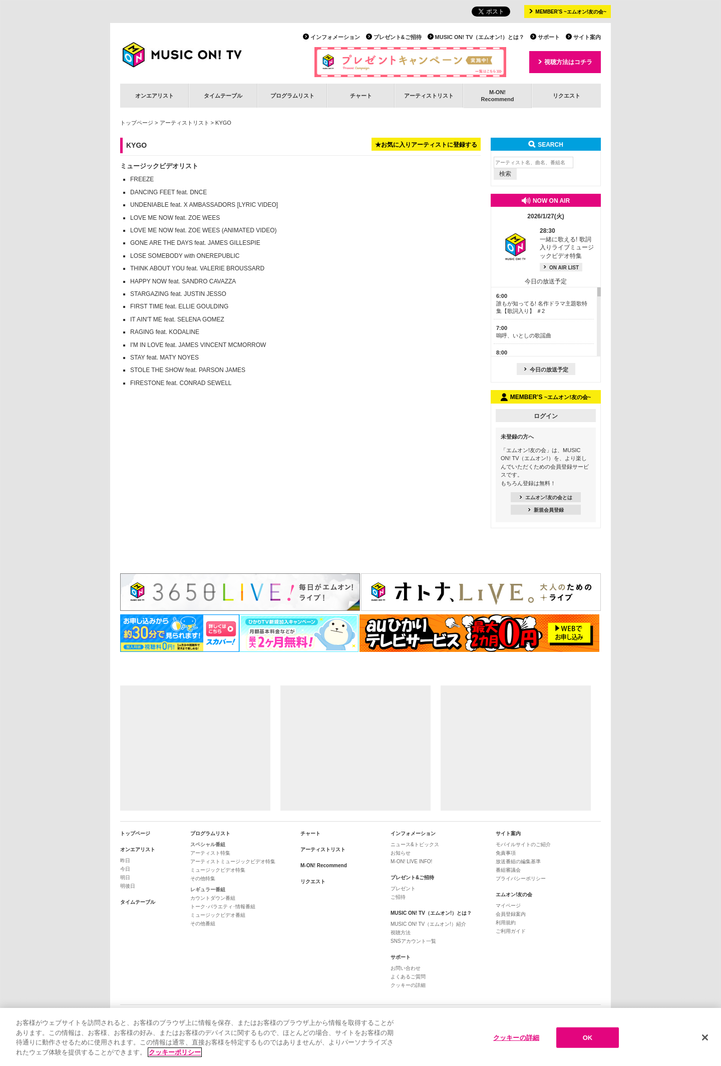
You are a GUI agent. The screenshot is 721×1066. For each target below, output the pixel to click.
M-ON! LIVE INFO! (411, 861)
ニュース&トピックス (415, 844)
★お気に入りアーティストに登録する (426, 144)
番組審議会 (508, 870)
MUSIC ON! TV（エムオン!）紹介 (428, 924)
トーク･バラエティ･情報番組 (222, 906)
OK (588, 1043)
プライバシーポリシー (521, 878)
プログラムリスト (292, 96)
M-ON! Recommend (323, 865)
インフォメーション (335, 37)
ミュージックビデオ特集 (217, 870)
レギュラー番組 (207, 889)
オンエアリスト (154, 96)
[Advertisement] (195, 748)
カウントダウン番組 (212, 898)
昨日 (125, 860)
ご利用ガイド (511, 931)
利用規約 (506, 922)
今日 (125, 869)
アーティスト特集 (210, 853)
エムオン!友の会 (514, 894)
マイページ (508, 905)
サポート (549, 37)
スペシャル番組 (207, 844)
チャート (361, 96)
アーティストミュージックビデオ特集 (232, 861)
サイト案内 (587, 37)
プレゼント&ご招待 (398, 37)
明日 (125, 877)
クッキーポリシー (175, 1058)
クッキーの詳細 (408, 985)
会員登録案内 (511, 914)
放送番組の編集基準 (518, 861)
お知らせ (401, 853)
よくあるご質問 (408, 976)
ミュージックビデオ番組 (217, 915)
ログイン (546, 416)
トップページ (136, 123)
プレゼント (403, 888)
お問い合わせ (406, 968)
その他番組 (202, 923)
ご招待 (398, 897)
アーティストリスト (429, 96)
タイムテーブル (223, 96)
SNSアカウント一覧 (413, 941)
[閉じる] (705, 1044)
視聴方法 (401, 932)
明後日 (127, 886)
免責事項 (506, 853)
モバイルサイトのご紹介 (523, 844)
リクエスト (566, 96)
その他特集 (202, 878)
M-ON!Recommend (497, 95)
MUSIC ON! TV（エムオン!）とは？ (479, 37)
